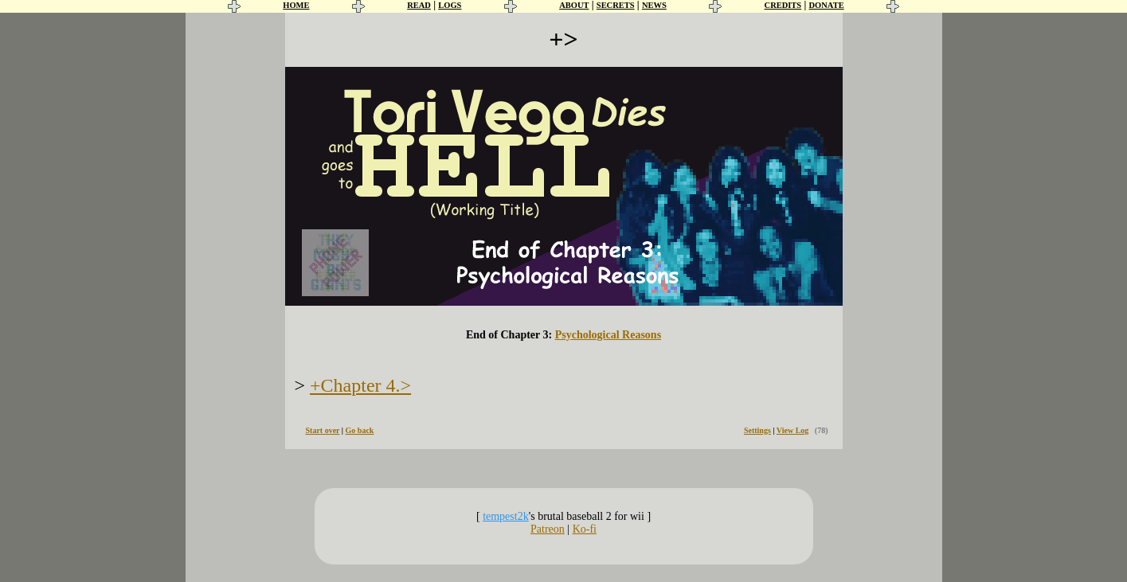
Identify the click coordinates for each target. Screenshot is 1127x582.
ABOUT (574, 5)
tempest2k (506, 516)
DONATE (826, 5)
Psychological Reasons (608, 335)
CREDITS (783, 5)
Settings (757, 430)
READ (419, 5)
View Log (792, 430)
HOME (296, 5)
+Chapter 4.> (360, 385)
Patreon (547, 529)
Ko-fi (585, 529)
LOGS (449, 5)
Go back (360, 430)
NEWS (654, 5)
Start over (323, 430)
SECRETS (616, 5)
